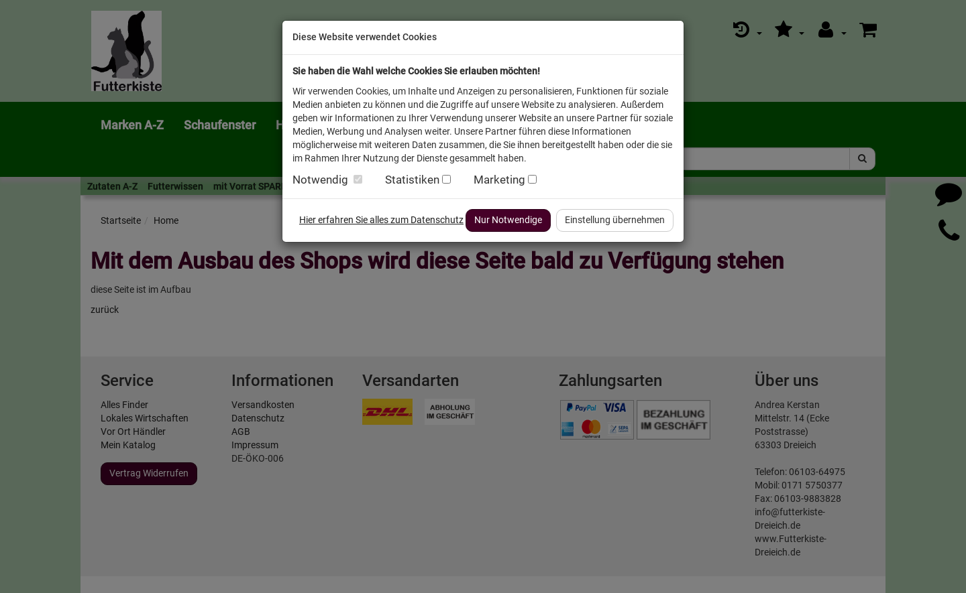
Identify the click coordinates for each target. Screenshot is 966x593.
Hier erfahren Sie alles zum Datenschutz (381, 219)
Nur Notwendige (508, 219)
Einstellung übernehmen (615, 219)
